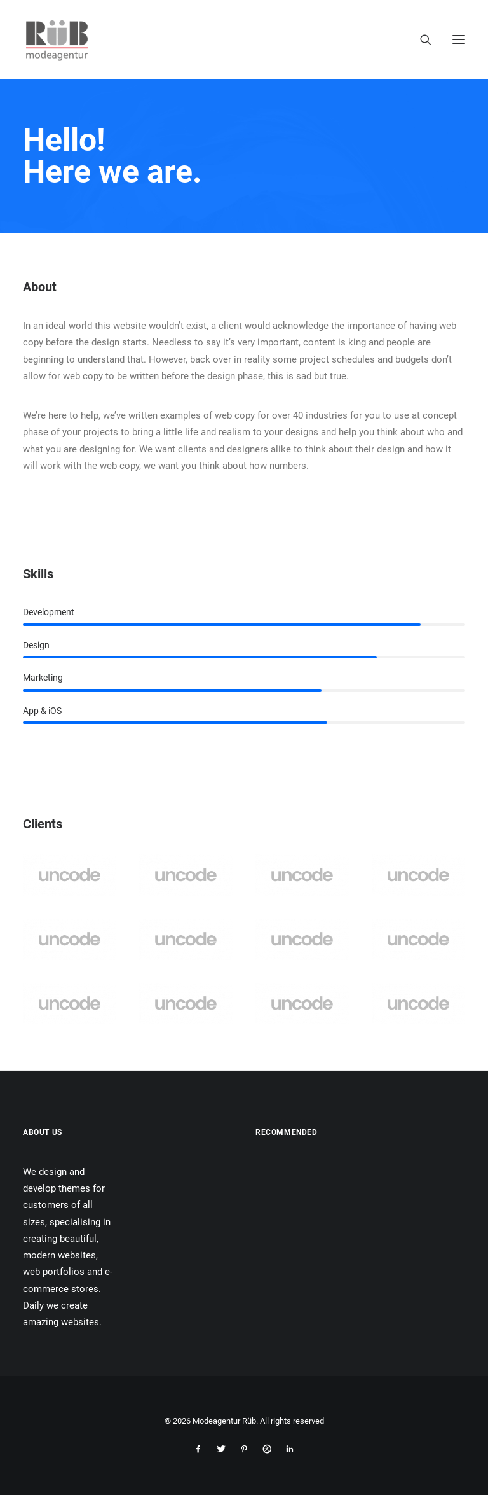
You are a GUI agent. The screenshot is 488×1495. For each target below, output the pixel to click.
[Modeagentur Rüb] (57, 39)
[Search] (420, 39)
